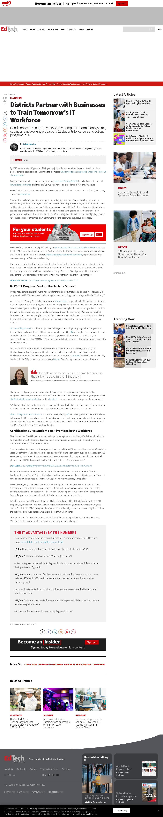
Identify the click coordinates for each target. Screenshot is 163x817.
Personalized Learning (50, 664)
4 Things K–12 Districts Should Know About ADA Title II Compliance (138, 114)
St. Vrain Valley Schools (20, 328)
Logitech (53, 399)
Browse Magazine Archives (124, 801)
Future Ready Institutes (20, 184)
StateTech (38, 792)
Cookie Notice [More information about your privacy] (91, 814)
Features (41, 30)
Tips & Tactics (52, 30)
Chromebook (61, 301)
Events (81, 30)
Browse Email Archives (122, 774)
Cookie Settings (121, 810)
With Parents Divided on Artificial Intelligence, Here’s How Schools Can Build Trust (140, 138)
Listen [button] (18, 160)
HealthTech (55, 792)
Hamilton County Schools (66, 181)
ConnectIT (72, 30)
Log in (159, 29)
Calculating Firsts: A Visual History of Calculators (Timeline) (138, 362)
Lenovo (56, 359)
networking (24, 194)
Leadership (99, 664)
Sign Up (120, 3)
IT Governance (83, 664)
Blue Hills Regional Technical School (26, 414)
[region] (81, 811)
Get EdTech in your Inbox (123, 768)
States (32, 30)
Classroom (12, 94)
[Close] (158, 810)
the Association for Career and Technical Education (77, 247)
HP (68, 414)
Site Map (66, 769)
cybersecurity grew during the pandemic (64, 254)
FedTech (23, 792)
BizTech (9, 792)
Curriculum (30, 664)
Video (63, 30)
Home (5, 94)
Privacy (33, 769)
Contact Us (21, 769)
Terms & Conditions (49, 769)
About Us (8, 769)
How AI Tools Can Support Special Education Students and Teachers (139, 339)
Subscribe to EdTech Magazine (126, 795)
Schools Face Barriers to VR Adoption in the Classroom (139, 327)
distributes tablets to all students (25, 399)
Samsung (76, 355)
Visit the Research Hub (95, 802)
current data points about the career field (41, 542)
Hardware (69, 664)
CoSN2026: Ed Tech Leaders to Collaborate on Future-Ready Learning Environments (139, 127)
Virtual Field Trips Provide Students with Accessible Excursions (138, 350)
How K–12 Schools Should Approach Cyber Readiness (139, 102)
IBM (71, 332)
